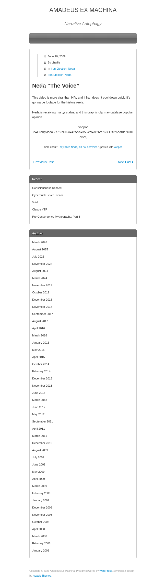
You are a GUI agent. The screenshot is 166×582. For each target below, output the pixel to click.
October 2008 (40, 521)
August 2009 (40, 450)
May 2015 (38, 349)
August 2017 (40, 321)
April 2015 (38, 356)
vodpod (118, 147)
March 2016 (39, 335)
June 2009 (38, 464)
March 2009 (39, 486)
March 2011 (39, 435)
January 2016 (40, 342)
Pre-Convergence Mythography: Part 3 (56, 216)
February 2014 (41, 371)
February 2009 (41, 493)
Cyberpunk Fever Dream (47, 195)
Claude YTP (39, 209)
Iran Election (58, 68)
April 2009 (38, 478)
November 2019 (42, 285)
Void (35, 202)
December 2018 (42, 299)
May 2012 (38, 414)
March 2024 (39, 278)
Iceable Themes (42, 575)
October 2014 (40, 364)
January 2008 (40, 550)
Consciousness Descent (47, 187)
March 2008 (39, 536)
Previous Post (44, 162)
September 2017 (42, 313)
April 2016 (38, 328)
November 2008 (42, 514)
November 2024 (42, 263)
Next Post (124, 162)
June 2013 (38, 392)
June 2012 (38, 407)
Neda (71, 68)
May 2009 (38, 471)
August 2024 (40, 270)
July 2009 (38, 457)
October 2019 (40, 292)
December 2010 (42, 443)
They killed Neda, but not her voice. (78, 147)
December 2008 (42, 507)
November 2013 (42, 385)
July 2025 (38, 256)
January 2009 (40, 500)
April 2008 (38, 529)
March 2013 (39, 399)
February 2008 (41, 543)
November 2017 (42, 306)
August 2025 (40, 249)
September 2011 (42, 421)
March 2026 (39, 242)
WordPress (105, 570)
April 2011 (38, 428)
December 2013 (42, 378)
